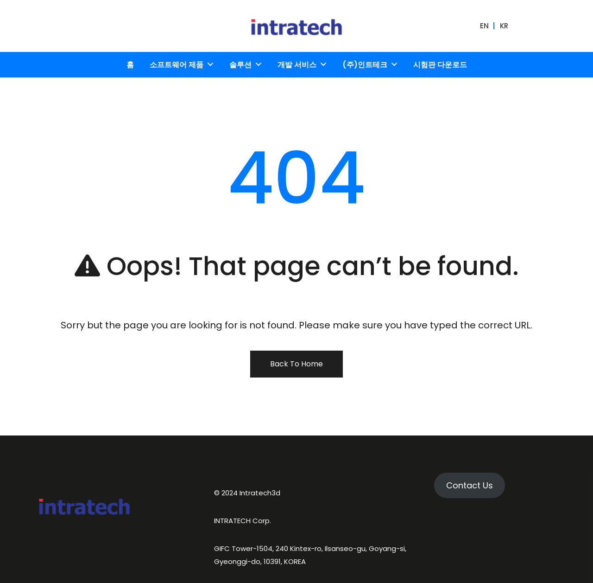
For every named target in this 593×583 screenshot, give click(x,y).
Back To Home (296, 364)
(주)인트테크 (364, 64)
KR (504, 26)
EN (484, 26)
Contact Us (469, 485)
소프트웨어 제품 (176, 64)
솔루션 (240, 64)
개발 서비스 (297, 64)
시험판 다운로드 (440, 64)
